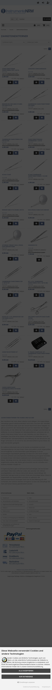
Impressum (46, 687)
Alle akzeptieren (26, 671)
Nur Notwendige (26, 676)
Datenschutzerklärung (31, 687)
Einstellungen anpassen (26, 682)
